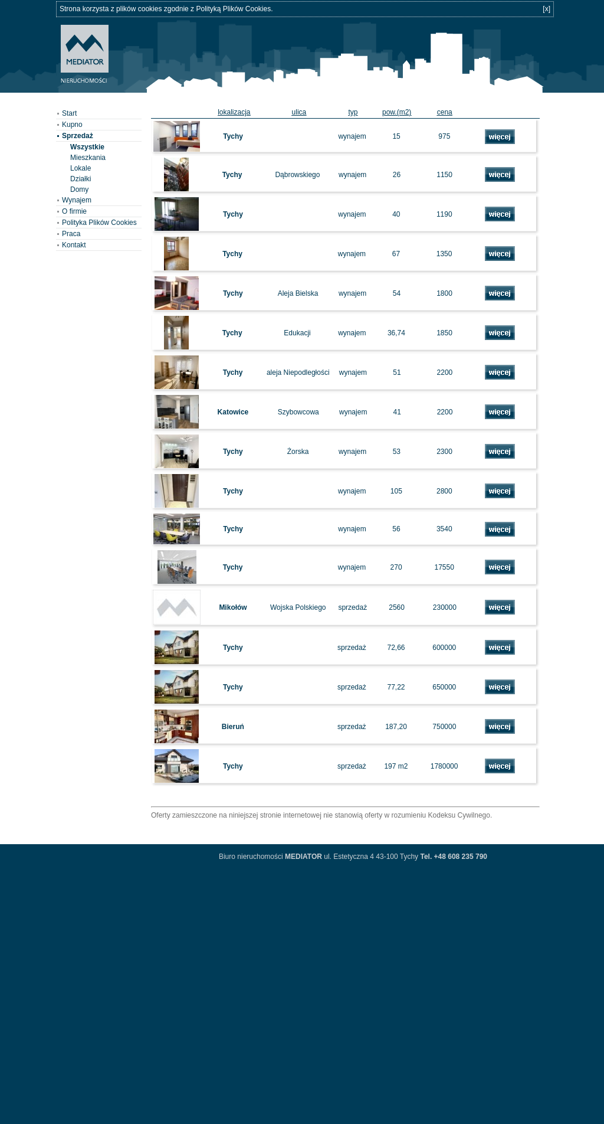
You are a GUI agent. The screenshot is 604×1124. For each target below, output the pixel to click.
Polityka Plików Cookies (99, 222)
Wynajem (76, 200)
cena (444, 112)
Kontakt (74, 245)
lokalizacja (234, 112)
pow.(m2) (396, 112)
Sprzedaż (77, 136)
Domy (79, 189)
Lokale (80, 168)
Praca (71, 234)
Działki (80, 179)
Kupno (72, 124)
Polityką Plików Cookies (233, 9)
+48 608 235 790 (459, 856)
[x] (546, 9)
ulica (299, 112)
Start (69, 113)
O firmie (74, 211)
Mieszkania (88, 157)
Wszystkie (87, 147)
